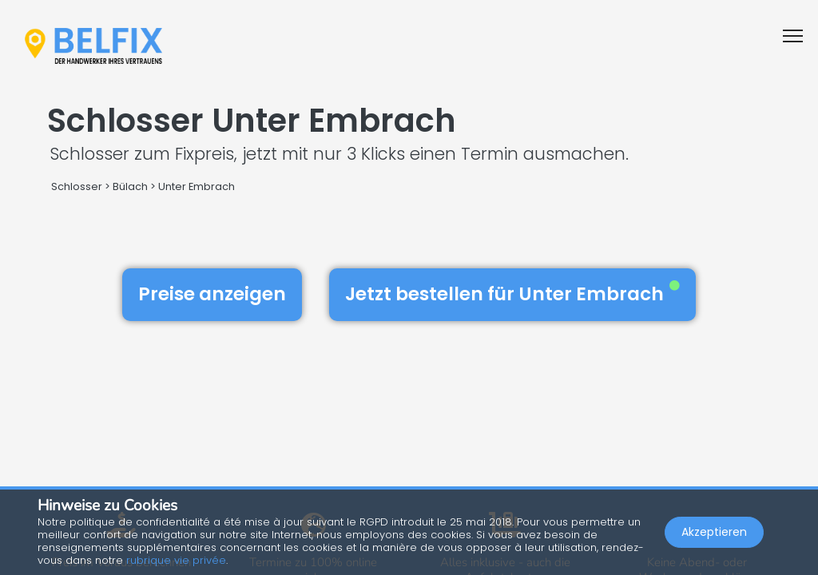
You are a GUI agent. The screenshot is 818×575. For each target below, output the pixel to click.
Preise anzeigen (212, 294)
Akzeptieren (714, 532)
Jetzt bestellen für (512, 293)
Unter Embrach (196, 186)
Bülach (130, 186)
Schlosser (76, 186)
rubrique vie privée (176, 560)
